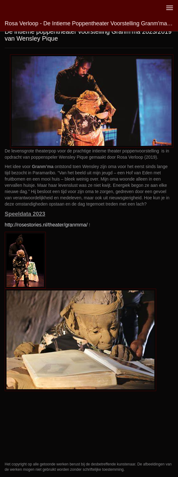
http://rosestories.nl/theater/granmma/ (46, 224)
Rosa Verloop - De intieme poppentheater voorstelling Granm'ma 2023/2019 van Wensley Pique (91, 23)
